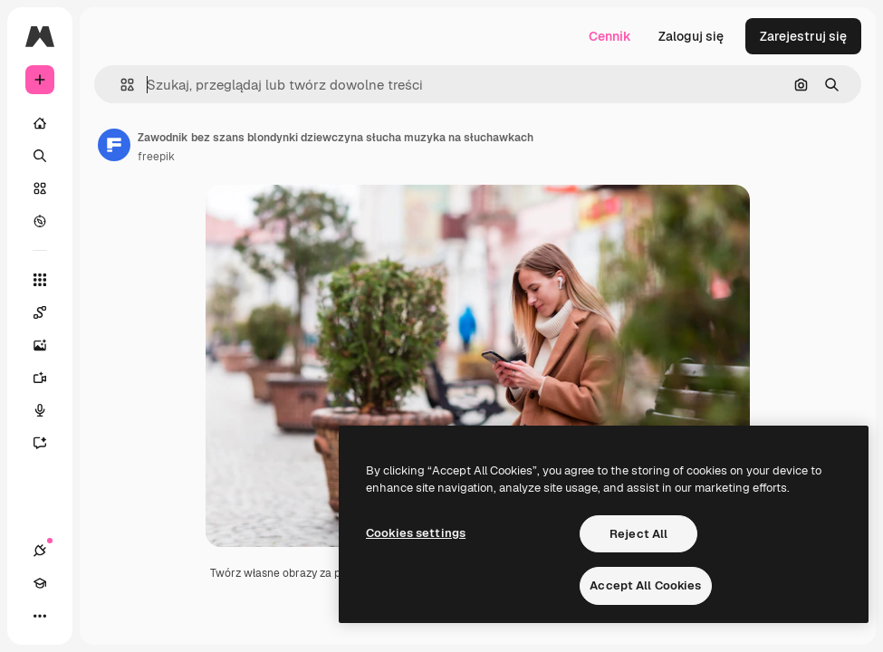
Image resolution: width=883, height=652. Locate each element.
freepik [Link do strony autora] (156, 156)
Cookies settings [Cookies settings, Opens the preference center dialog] (415, 533)
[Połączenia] (39, 550)
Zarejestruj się (803, 36)
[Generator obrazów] (48, 345)
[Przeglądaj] (39, 220)
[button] (120, 84)
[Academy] (39, 583)
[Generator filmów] (48, 377)
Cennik (610, 36)
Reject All (638, 534)
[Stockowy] (39, 188)
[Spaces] (48, 312)
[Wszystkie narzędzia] (39, 279)
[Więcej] (39, 615)
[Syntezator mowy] (48, 410)
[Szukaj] (39, 155)
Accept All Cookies (645, 585)
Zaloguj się (691, 36)
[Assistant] (48, 442)
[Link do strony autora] (114, 145)
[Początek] (39, 123)
